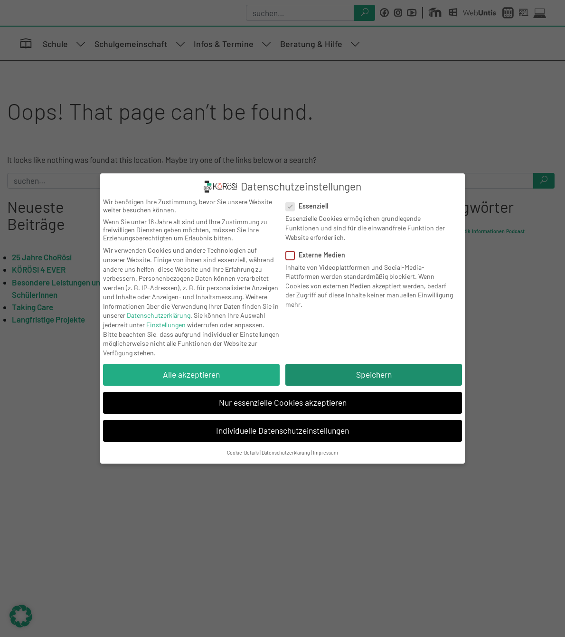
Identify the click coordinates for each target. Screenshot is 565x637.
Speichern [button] (374, 374)
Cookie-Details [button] (243, 452)
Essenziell (309, 206)
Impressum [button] (325, 452)
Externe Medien (318, 255)
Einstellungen (166, 325)
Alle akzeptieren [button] (191, 374)
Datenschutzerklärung (158, 315)
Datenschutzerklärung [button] (286, 452)
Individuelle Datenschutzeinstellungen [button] (282, 430)
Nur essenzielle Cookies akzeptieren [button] (283, 402)
